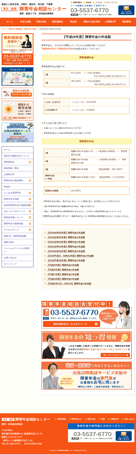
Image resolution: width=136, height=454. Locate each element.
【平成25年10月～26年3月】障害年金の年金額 (69, 283)
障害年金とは (76, 419)
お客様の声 (110, 21)
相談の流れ (9, 242)
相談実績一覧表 (11, 168)
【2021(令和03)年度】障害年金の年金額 (66, 246)
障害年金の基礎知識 (15, 29)
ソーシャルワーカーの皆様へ (16, 250)
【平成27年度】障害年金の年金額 (63, 274)
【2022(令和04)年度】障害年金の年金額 (66, 242)
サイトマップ (112, 2)
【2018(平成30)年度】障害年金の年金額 (66, 260)
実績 (103, 419)
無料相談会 (57, 21)
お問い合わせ (10, 258)
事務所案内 (77, 2)
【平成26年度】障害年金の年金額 (63, 279)
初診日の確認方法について (16, 156)
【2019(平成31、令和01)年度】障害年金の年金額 (70, 256)
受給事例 (126, 21)
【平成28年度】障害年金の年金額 (63, 270)
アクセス (99, 2)
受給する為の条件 (91, 21)
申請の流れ (41, 21)
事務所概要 (62, 419)
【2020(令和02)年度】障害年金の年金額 (66, 251)
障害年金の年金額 (30, 29)
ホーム (9, 21)
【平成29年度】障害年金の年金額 (63, 265)
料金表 (88, 2)
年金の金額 (25, 21)
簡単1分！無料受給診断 (15, 236)
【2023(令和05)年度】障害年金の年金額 (66, 237)
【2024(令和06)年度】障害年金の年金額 (66, 233)
